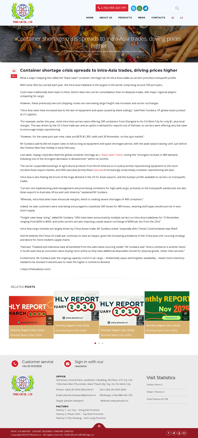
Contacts (158, 17)
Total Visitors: (154, 399)
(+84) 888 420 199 (112, 8)
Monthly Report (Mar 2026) (27, 330)
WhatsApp (139, 8)
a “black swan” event (111, 155)
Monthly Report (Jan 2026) (117, 330)
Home (89, 17)
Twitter (174, 433)
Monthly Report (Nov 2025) (163, 325)
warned (98, 170)
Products (125, 17)
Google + (184, 433)
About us (105, 17)
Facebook (168, 433)
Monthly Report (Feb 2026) (72, 325)
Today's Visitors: (155, 391)
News (141, 17)
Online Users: (154, 384)
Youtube (179, 433)
